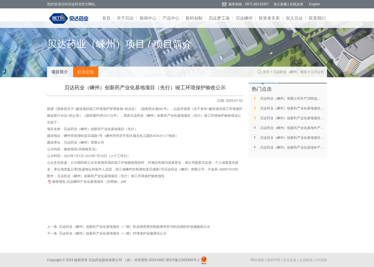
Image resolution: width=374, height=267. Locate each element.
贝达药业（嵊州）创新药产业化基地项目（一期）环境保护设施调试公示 (113, 233)
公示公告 (85, 71)
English (314, 4)
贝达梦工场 (219, 18)
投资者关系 (269, 18)
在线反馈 (296, 4)
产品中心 (171, 18)
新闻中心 (148, 18)
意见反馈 (290, 260)
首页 (106, 18)
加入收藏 (281, 4)
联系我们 (317, 18)
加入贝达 (294, 18)
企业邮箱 (306, 260)
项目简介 (59, 71)
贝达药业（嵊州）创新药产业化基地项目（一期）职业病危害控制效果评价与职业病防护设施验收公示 (134, 227)
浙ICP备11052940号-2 (182, 260)
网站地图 (258, 260)
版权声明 (274, 260)
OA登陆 (321, 260)
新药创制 (194, 18)
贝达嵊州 (244, 18)
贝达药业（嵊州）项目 (290, 72)
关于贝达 (125, 18)
